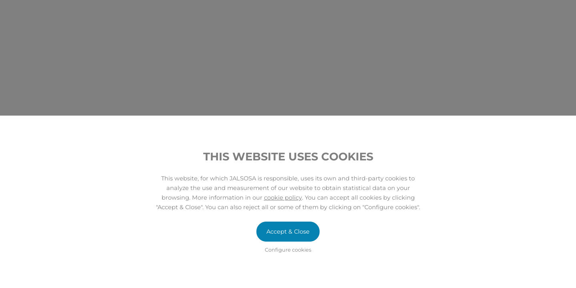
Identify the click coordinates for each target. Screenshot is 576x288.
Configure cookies (288, 250)
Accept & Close (288, 231)
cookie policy (283, 197)
